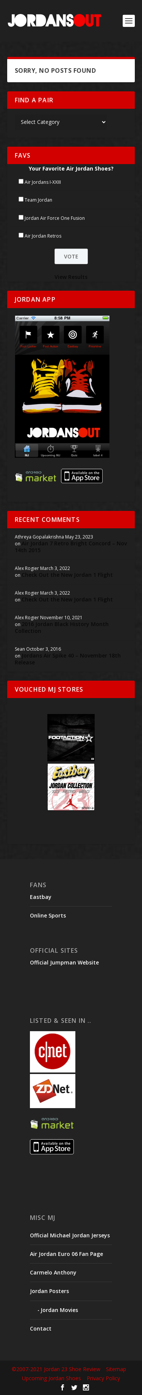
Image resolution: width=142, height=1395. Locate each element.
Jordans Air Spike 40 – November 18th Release (68, 659)
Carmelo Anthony (53, 1272)
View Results (71, 276)
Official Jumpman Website (64, 962)
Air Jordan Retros (43, 236)
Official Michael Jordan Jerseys (70, 1235)
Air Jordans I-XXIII (43, 182)
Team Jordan (38, 200)
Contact (40, 1328)
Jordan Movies (59, 1310)
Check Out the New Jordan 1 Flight (67, 574)
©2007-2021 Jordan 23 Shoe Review (56, 1369)
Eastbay (40, 896)
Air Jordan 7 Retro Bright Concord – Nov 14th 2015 (71, 547)
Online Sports (48, 915)
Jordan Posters (49, 1291)
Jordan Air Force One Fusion (55, 218)
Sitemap (116, 1369)
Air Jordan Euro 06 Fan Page (66, 1253)
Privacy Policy (103, 1378)
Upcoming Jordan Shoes (51, 1378)
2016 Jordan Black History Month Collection (62, 627)
